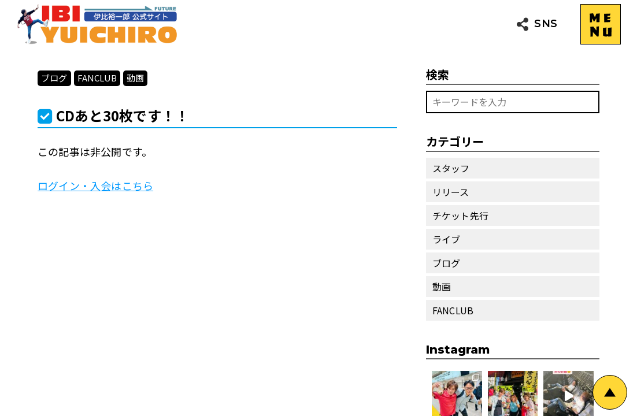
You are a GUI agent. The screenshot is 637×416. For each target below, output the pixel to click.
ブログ (54, 78)
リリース (450, 192)
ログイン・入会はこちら (95, 185)
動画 (135, 78)
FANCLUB (97, 78)
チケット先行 (460, 215)
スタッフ (451, 168)
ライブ (446, 239)
